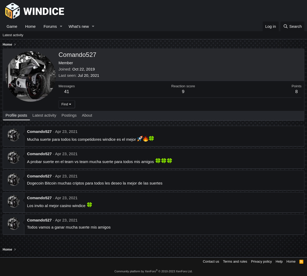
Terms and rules (235, 261)
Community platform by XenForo (153, 271)
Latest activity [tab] (44, 115)
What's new (79, 26)
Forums (50, 26)
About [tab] (87, 115)
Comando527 (39, 131)
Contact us (211, 261)
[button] (61, 26)
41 (66, 91)
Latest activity (13, 35)
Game (12, 26)
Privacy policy (261, 261)
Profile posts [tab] (16, 115)
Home (30, 26)
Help (279, 261)
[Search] (292, 26)
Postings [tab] (69, 115)
